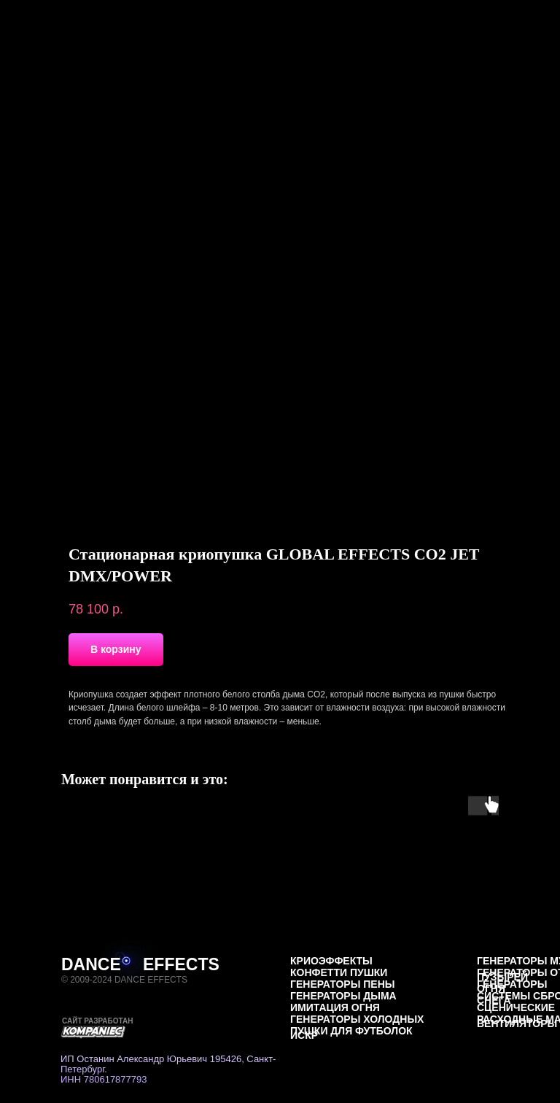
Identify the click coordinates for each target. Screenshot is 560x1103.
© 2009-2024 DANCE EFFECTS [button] (124, 980)
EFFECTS (181, 964)
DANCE (91, 964)
